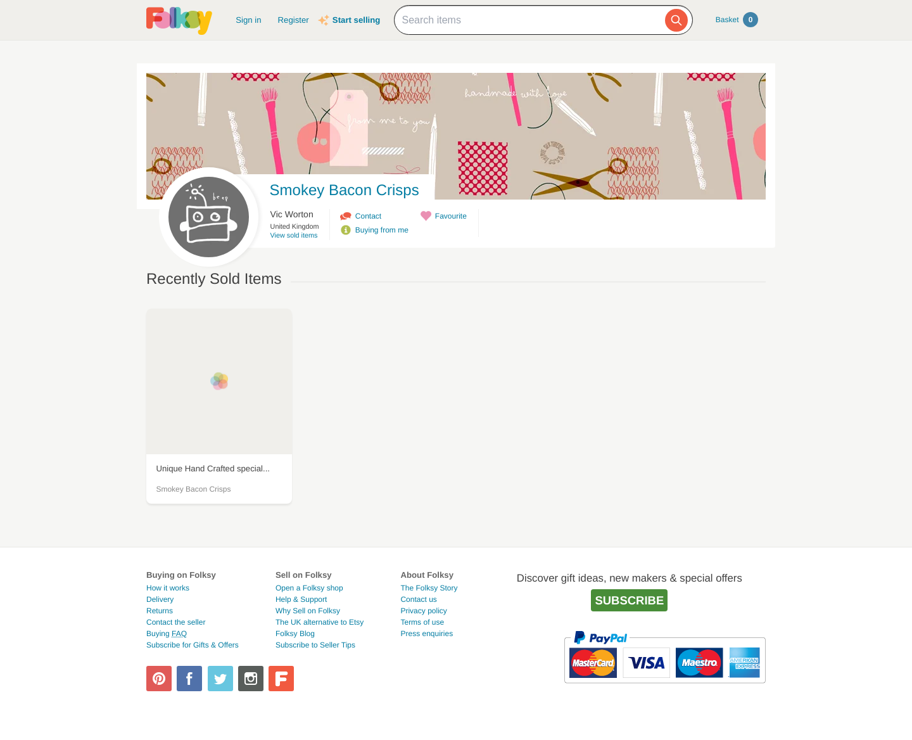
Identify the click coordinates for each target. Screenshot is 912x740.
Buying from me (381, 230)
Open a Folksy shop (309, 588)
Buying (166, 633)
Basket (737, 19)
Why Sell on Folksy (308, 610)
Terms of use (422, 622)
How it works (167, 588)
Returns (159, 610)
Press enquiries (426, 633)
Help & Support (301, 599)
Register (293, 20)
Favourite (451, 216)
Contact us (418, 599)
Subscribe (629, 600)
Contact (368, 216)
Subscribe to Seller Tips (315, 645)
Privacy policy (423, 610)
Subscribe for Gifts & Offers (192, 645)
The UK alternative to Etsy (320, 622)
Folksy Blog (295, 633)
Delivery (160, 599)
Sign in (248, 20)
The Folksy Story (428, 588)
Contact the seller (175, 622)
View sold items (294, 235)
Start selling (356, 20)
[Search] (676, 20)
